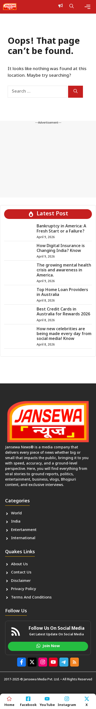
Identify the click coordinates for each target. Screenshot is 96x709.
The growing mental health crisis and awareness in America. (64, 270)
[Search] (75, 92)
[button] (71, 6)
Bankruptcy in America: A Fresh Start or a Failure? (61, 229)
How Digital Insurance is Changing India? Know (61, 248)
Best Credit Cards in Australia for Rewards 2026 (63, 312)
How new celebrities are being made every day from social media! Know (64, 334)
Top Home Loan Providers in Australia (62, 292)
